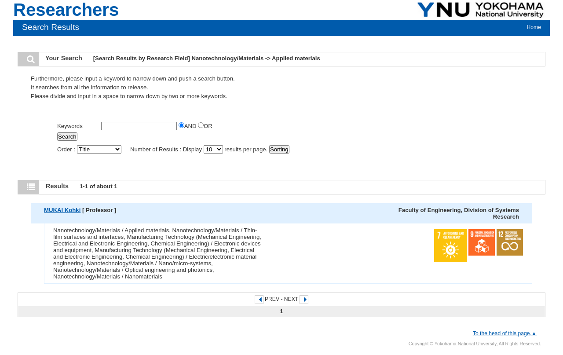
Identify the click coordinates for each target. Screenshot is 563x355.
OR (205, 126)
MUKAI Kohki (62, 210)
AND (188, 126)
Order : (90, 149)
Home (534, 27)
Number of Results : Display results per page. (199, 149)
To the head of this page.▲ (505, 333)
